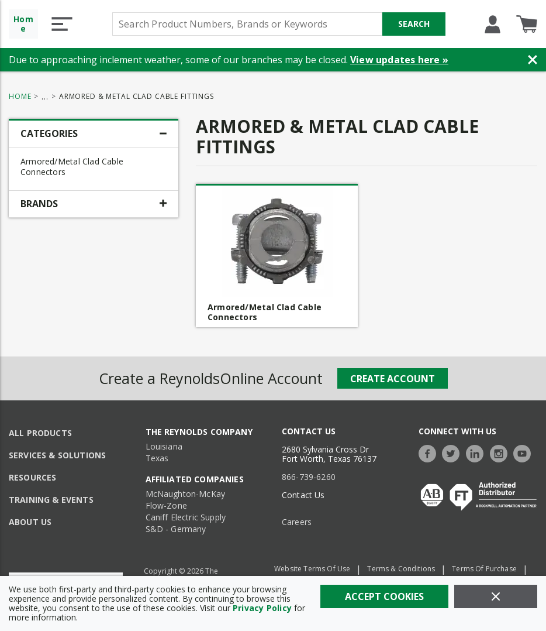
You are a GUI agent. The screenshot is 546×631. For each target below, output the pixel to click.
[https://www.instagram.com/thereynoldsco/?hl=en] (501, 452)
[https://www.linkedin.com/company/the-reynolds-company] (477, 452)
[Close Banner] (532, 59)
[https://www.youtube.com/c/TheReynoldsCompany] (525, 452)
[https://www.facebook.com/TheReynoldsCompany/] (430, 452)
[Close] (495, 596)
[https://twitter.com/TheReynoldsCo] (453, 452)
